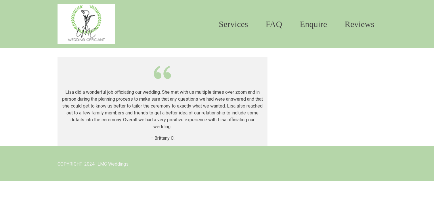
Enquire (313, 24)
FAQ (273, 24)
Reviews (359, 24)
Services (233, 24)
